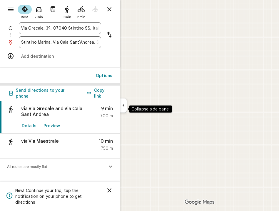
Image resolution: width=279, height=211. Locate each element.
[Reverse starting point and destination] (109, 35)
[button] (60, 146)
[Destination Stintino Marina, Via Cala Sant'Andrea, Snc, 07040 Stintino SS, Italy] (60, 42)
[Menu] (11, 9)
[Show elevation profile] (110, 166)
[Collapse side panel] (123, 105)
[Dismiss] (109, 190)
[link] (60, 117)
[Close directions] (109, 9)
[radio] (25, 11)
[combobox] (60, 28)
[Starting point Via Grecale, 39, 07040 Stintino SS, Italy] (60, 28)
